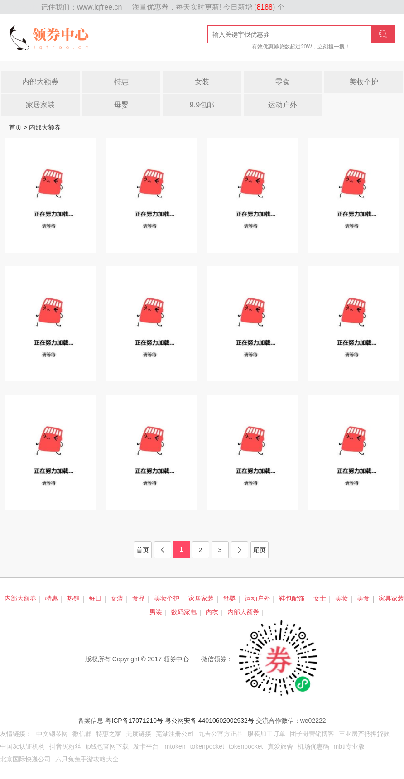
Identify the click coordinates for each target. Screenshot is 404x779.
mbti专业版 (349, 746)
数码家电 (184, 612)
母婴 (121, 105)
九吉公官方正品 (220, 733)
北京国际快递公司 (25, 759)
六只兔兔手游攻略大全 (87, 759)
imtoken (174, 746)
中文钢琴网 (52, 733)
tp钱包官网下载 (107, 746)
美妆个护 (363, 82)
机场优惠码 (313, 746)
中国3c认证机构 (22, 746)
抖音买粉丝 (65, 746)
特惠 (121, 82)
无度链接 (138, 733)
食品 (138, 598)
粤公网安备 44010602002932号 (209, 720)
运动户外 (282, 105)
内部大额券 (40, 82)
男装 (155, 612)
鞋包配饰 (291, 598)
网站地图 (27, 7)
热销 (73, 598)
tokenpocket (207, 746)
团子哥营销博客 (312, 733)
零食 (282, 82)
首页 (15, 127)
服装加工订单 (266, 733)
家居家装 (40, 105)
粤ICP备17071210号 (134, 720)
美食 (363, 598)
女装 (202, 82)
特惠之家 (108, 733)
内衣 (212, 612)
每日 (95, 598)
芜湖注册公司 (175, 733)
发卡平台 (146, 746)
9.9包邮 (202, 105)
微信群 (81, 733)
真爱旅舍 (280, 746)
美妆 (341, 598)
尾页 (259, 549)
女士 (319, 598)
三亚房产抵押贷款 (364, 733)
